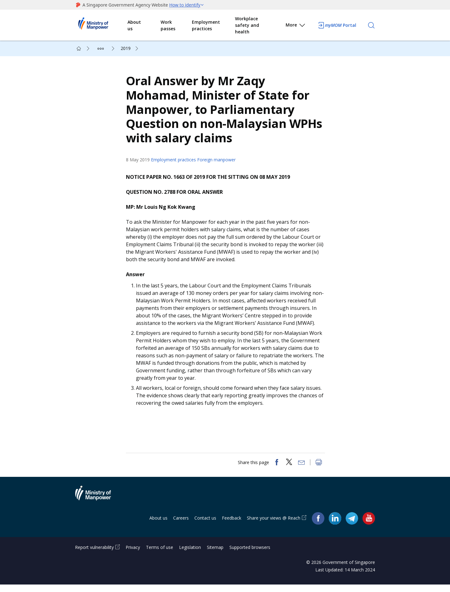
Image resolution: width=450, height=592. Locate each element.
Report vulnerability (94, 555)
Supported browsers (249, 555)
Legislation (190, 555)
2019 (126, 48)
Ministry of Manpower (98, 504)
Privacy (133, 555)
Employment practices (206, 25)
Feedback (231, 525)
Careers (181, 525)
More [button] (296, 26)
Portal (337, 25)
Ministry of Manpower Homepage (101, 25)
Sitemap (215, 555)
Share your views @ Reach (273, 525)
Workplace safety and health (247, 25)
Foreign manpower (218, 163)
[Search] (371, 25)
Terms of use (159, 555)
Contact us (205, 525)
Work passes (168, 25)
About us (134, 25)
